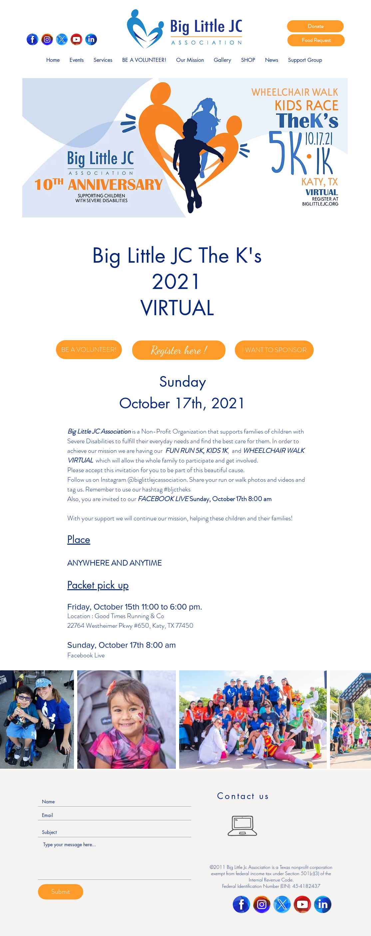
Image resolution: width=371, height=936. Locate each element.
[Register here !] (178, 350)
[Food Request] (316, 40)
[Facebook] (32, 39)
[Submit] (60, 891)
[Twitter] (62, 39)
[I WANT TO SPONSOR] (274, 349)
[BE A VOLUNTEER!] (89, 349)
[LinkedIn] (91, 39)
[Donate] (315, 26)
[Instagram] (47, 39)
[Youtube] (76, 39)
